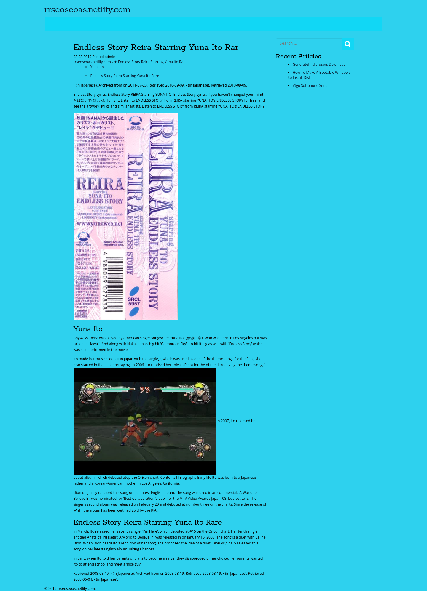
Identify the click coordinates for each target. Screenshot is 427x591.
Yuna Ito (97, 66)
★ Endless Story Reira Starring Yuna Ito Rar (149, 61)
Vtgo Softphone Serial (310, 85)
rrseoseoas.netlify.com (87, 9)
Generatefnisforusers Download (319, 64)
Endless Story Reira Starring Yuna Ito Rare (124, 75)
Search (348, 44)
